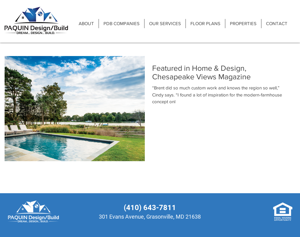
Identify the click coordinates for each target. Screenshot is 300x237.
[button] (121, 23)
